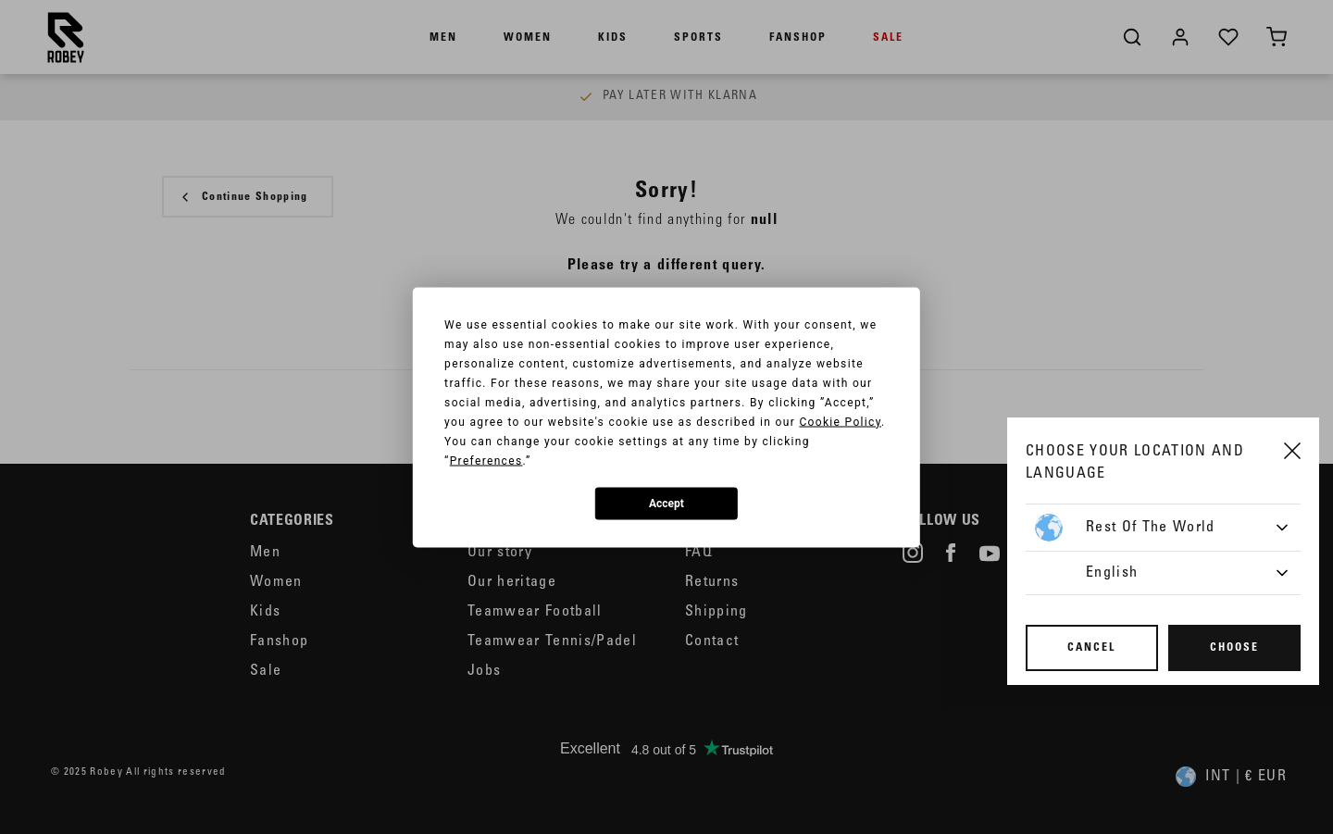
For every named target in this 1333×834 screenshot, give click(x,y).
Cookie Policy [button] (840, 421)
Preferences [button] (486, 460)
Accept (666, 503)
